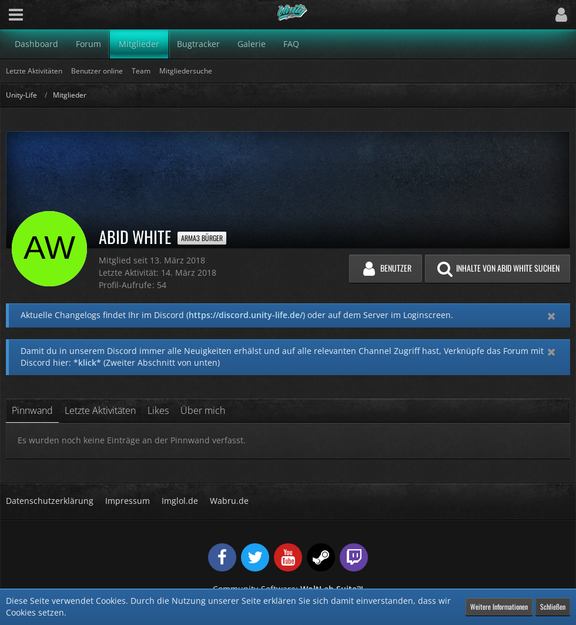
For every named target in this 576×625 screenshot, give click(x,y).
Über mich (202, 410)
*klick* (87, 362)
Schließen (552, 606)
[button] (16, 14)
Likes (158, 410)
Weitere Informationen (499, 606)
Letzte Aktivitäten (100, 410)
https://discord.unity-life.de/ (246, 314)
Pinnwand (32, 410)
